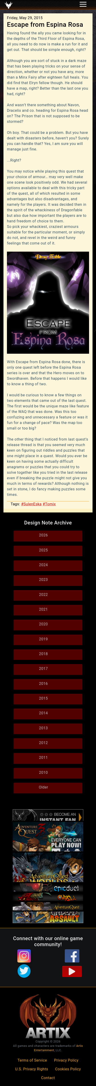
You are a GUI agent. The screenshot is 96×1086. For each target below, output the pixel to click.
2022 (43, 594)
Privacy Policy (66, 1060)
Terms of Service (32, 1060)
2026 (43, 535)
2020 (43, 624)
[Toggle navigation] (9, 5)
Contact (48, 1078)
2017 (43, 668)
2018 (43, 654)
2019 (43, 639)
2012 (43, 743)
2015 (43, 698)
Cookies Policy (68, 1069)
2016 (43, 683)
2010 (43, 772)
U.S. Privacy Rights (31, 1069)
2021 (43, 609)
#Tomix (49, 504)
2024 (43, 565)
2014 (43, 713)
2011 (43, 757)
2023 (43, 579)
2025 (43, 550)
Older (43, 787)
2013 (43, 728)
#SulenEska (31, 504)
